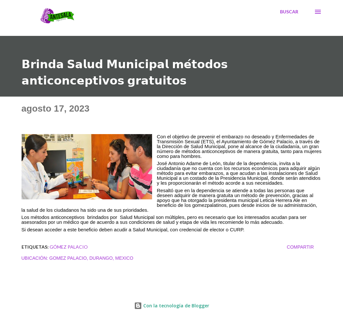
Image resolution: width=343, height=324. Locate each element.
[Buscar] (289, 12)
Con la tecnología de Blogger (171, 305)
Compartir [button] (300, 247)
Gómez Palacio (69, 247)
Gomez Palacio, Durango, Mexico (91, 258)
